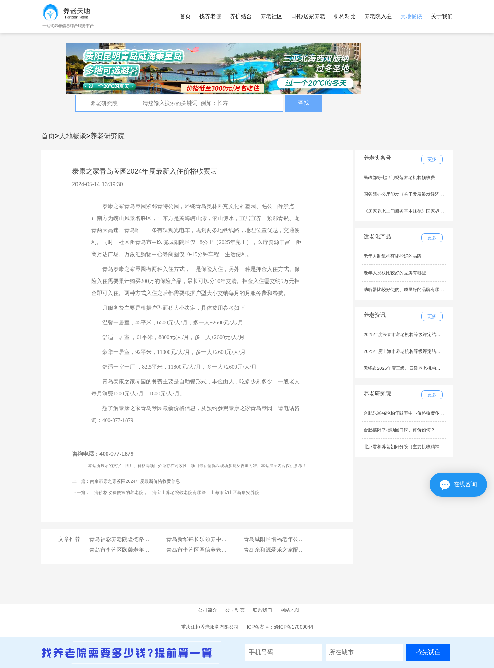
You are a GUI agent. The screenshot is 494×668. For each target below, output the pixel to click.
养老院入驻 (378, 16)
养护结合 (241, 16)
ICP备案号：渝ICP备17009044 (280, 627)
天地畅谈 (411, 16)
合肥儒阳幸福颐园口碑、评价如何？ (399, 429)
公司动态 (235, 610)
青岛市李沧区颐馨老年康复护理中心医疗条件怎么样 (152, 550)
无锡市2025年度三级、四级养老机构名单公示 (409, 368)
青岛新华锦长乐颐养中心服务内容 (207, 539)
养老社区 (271, 16)
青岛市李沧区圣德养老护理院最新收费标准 (218, 550)
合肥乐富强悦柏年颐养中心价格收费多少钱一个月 (413, 413)
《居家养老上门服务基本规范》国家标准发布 (408, 211)
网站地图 (289, 610)
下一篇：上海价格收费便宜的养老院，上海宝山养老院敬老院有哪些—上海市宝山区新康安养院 (165, 492)
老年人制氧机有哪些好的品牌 (393, 256)
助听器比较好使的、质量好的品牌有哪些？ (406, 289)
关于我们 (442, 16)
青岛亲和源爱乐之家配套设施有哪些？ (290, 550)
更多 (431, 159)
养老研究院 (107, 136)
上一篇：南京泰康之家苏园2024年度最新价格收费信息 (126, 481)
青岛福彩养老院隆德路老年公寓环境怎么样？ (144, 539)
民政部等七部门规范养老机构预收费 (399, 177)
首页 (185, 16)
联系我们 (262, 610)
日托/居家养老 (308, 16)
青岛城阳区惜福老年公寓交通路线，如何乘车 (298, 539)
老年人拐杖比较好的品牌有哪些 (395, 272)
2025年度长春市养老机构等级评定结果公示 (406, 334)
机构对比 (345, 16)
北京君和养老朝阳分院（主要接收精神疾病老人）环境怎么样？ (426, 446)
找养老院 (210, 16)
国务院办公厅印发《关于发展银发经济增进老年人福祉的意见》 (426, 194)
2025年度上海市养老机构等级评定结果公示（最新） (415, 351)
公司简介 (207, 610)
